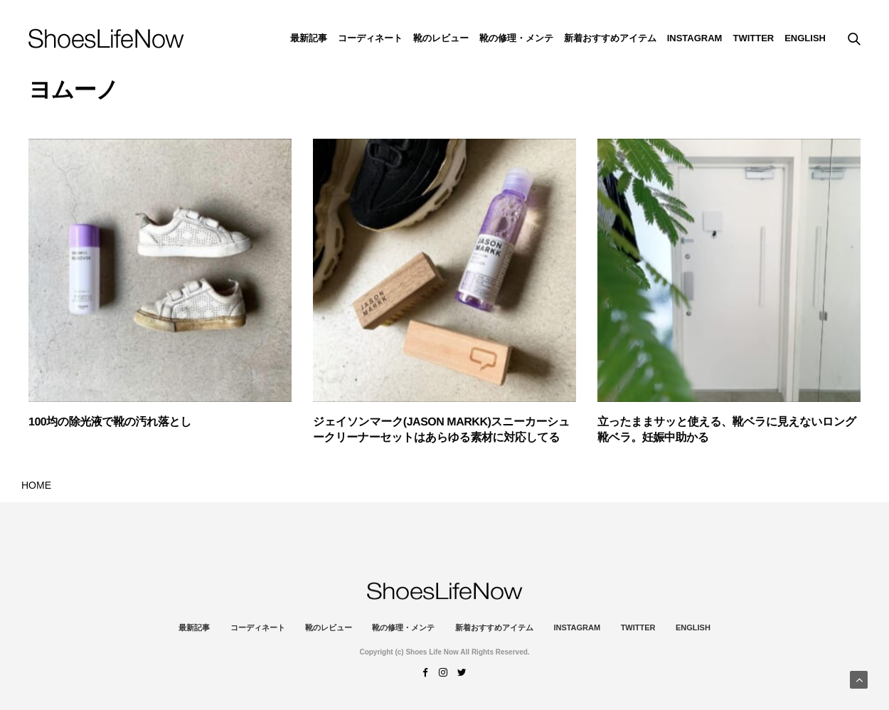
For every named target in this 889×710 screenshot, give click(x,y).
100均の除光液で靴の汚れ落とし (109, 422)
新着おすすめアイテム (610, 38)
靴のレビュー (441, 38)
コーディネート (370, 38)
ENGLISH (805, 38)
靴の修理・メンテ (516, 38)
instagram (695, 38)
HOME (36, 485)
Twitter (753, 38)
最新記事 (308, 38)
